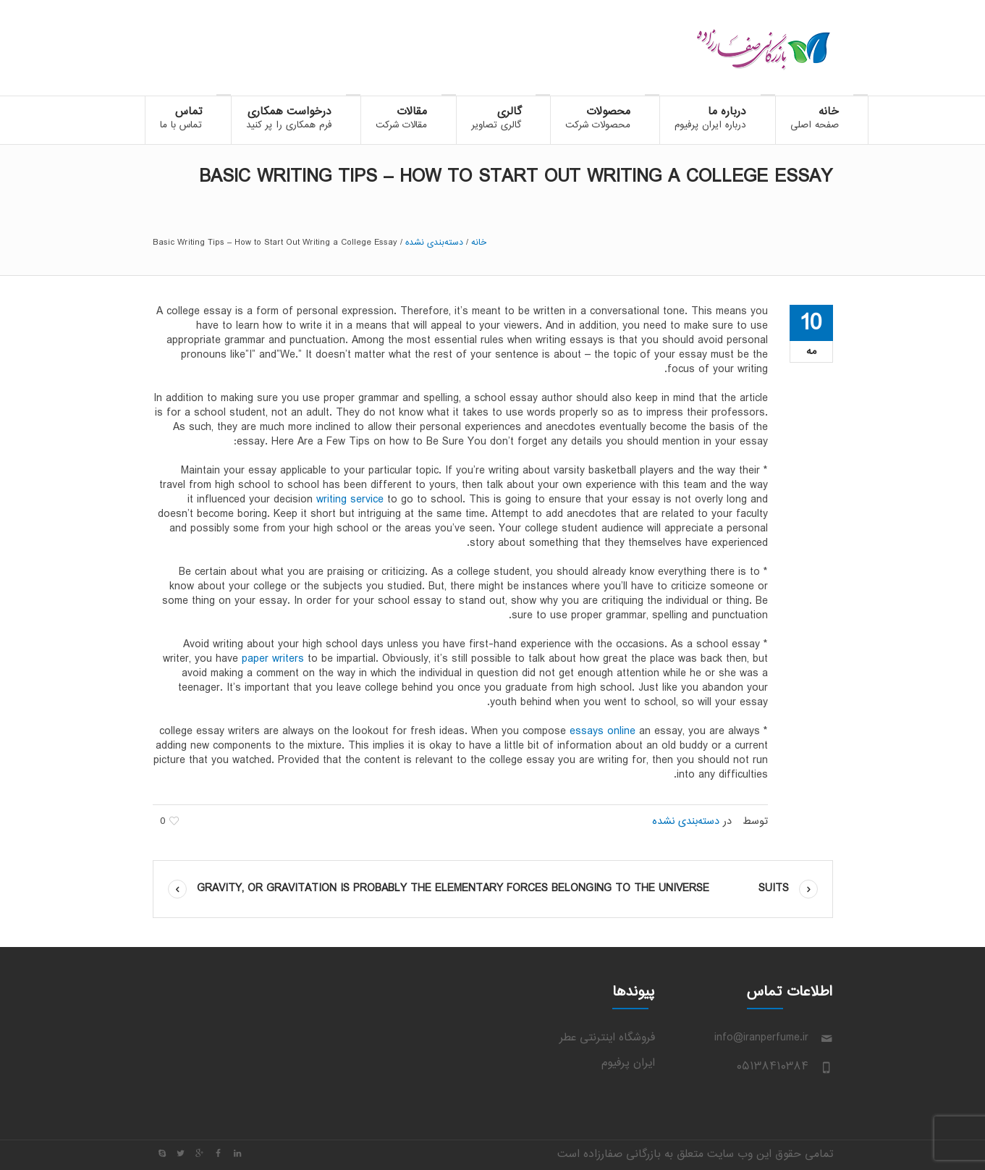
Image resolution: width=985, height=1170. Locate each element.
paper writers (273, 659)
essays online (602, 731)
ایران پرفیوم (628, 1063)
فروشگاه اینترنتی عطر (607, 1038)
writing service (350, 500)
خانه (478, 243)
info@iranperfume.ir (761, 1038)
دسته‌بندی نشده (434, 243)
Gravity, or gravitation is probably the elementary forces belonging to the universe (453, 888)
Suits (773, 888)
